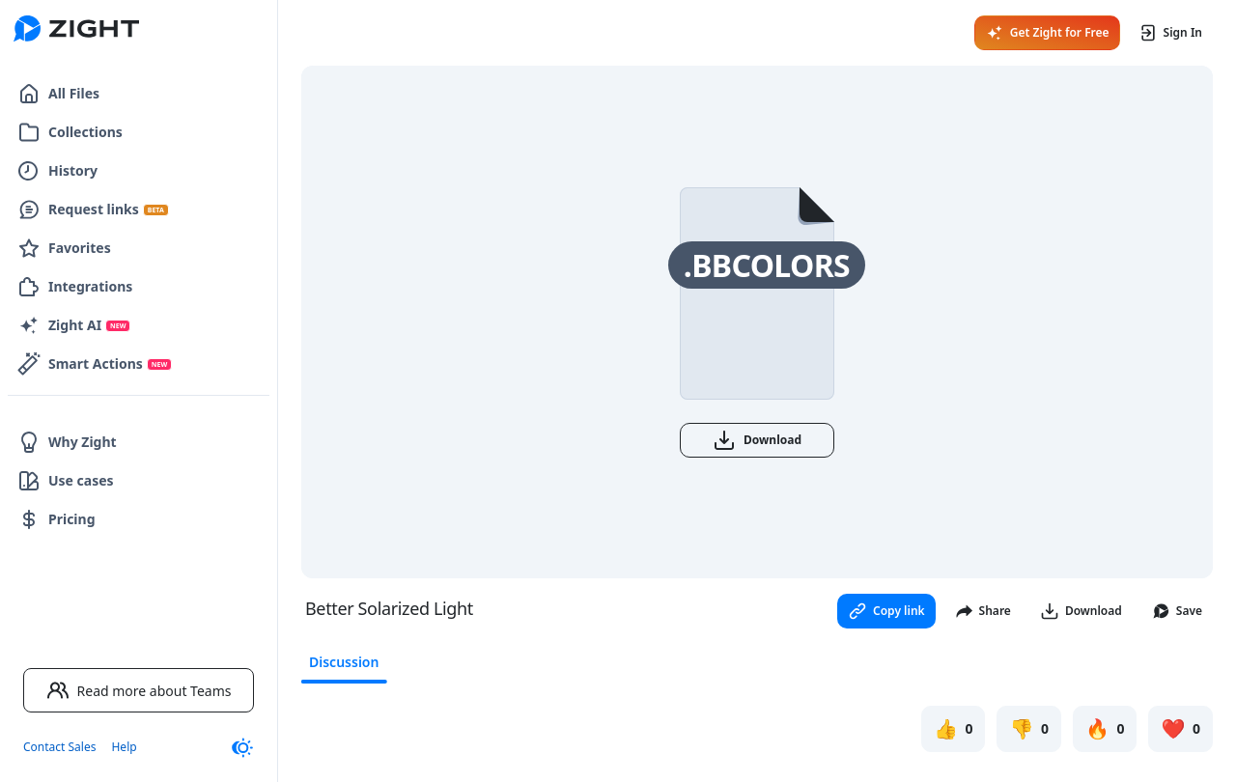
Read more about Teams (139, 690)
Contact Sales (59, 747)
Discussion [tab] (344, 662)
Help (123, 747)
